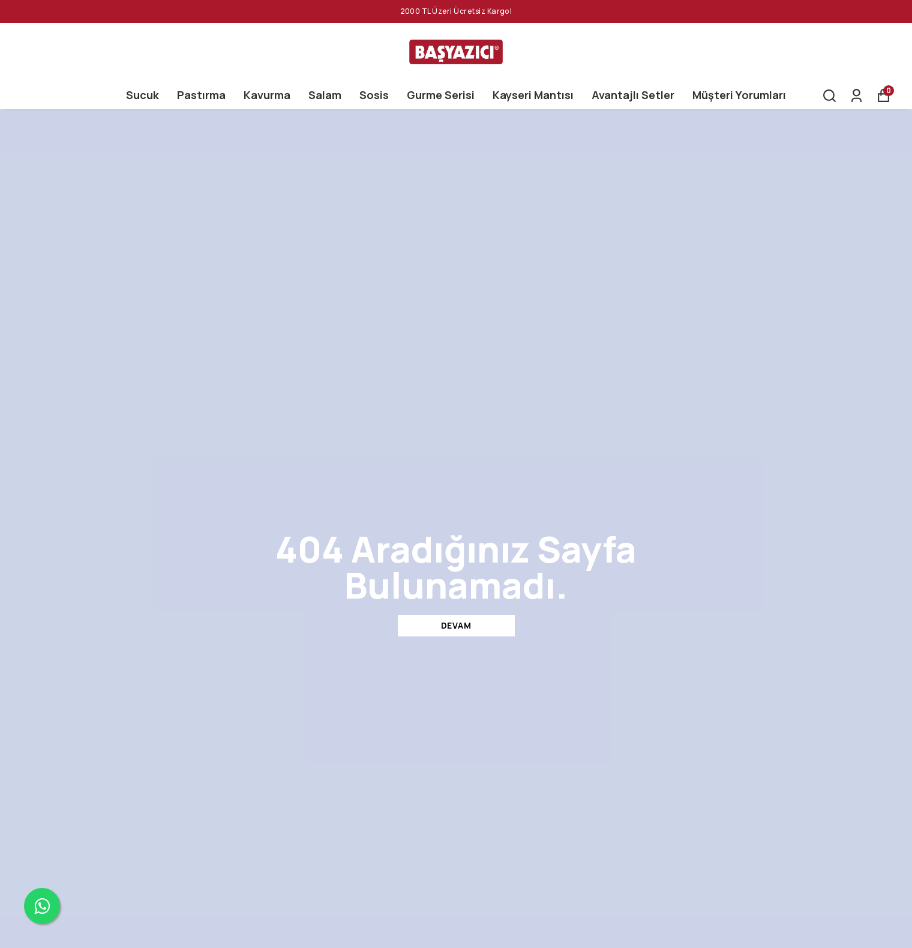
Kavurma (267, 95)
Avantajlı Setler (633, 95)
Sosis (374, 95)
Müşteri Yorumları (739, 95)
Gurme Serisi (441, 95)
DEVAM (456, 625)
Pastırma (201, 95)
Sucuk (142, 95)
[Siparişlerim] (856, 95)
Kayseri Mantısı (533, 95)
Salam (324, 95)
